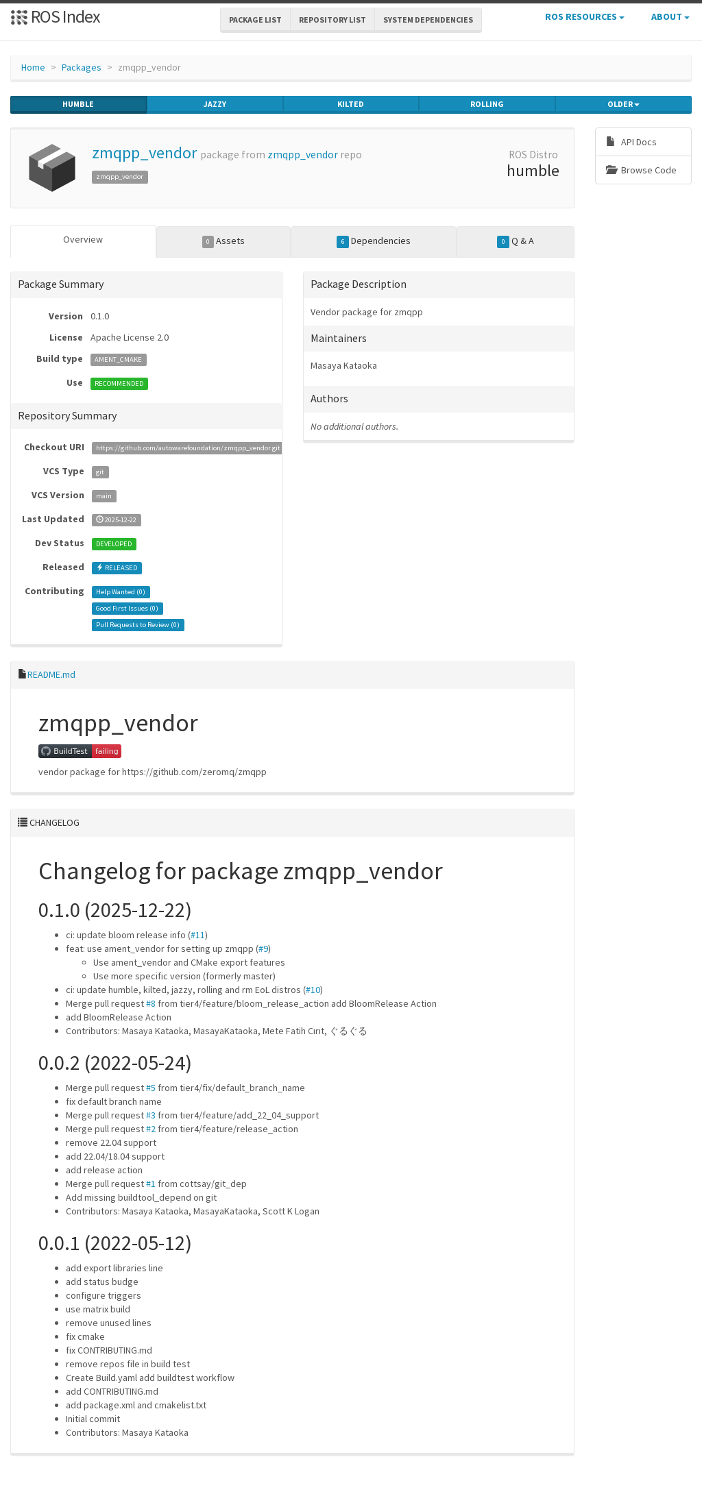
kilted (350, 104)
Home (33, 67)
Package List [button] (255, 19)
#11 (198, 935)
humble (78, 104)
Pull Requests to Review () (138, 624)
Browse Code (641, 170)
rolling (487, 104)
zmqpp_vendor (144, 152)
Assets (223, 241)
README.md (51, 674)
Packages (81, 67)
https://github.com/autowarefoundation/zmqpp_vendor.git (188, 447)
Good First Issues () (127, 608)
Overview (83, 239)
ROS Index (55, 16)
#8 (151, 1003)
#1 (151, 1183)
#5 (151, 1087)
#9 (263, 948)
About (670, 16)
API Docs (631, 142)
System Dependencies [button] (428, 19)
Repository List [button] (332, 19)
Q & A (515, 241)
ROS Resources (585, 16)
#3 (151, 1115)
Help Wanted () (120, 591)
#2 (151, 1129)
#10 (313, 989)
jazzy (215, 104)
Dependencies (374, 241)
